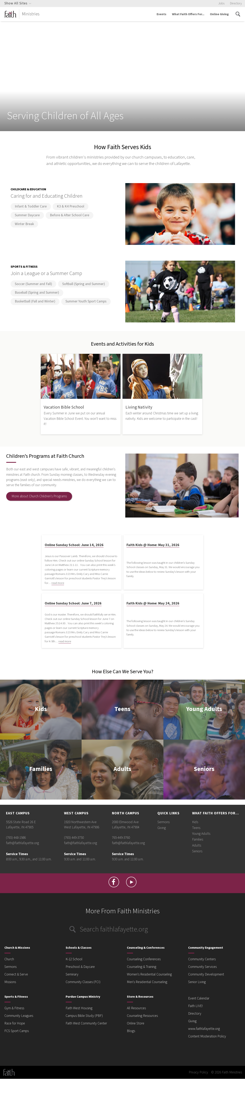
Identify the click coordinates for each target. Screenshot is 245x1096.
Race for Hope (14, 1023)
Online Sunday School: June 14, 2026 (74, 545)
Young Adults (204, 709)
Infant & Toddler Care (31, 206)
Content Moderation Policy (207, 1036)
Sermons (163, 822)
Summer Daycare (27, 215)
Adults (122, 769)
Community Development (206, 974)
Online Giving (219, 14)
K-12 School (74, 959)
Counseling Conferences (144, 959)
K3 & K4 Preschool (70, 206)
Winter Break (24, 223)
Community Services (202, 966)
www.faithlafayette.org (204, 1028)
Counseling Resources (142, 1015)
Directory (236, 3)
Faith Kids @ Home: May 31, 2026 (152, 545)
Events (161, 14)
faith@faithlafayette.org (22, 843)
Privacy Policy (198, 1072)
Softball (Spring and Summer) (83, 283)
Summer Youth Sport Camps (86, 301)
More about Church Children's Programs (39, 496)
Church (9, 959)
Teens (122, 709)
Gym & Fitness (14, 1008)
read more (57, 583)
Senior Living (197, 981)
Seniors (204, 769)
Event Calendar (198, 998)
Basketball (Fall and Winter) (35, 301)
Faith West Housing (79, 1008)
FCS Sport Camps (16, 1030)
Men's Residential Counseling (147, 981)
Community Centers (202, 959)
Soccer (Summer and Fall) (33, 283)
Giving (161, 827)
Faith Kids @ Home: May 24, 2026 (152, 603)
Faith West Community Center (86, 1023)
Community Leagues (18, 1015)
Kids (41, 709)
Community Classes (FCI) (83, 981)
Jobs (221, 3)
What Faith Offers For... (188, 14)
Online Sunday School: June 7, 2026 (73, 603)
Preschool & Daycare (80, 966)
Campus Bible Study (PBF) (84, 1015)
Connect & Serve (16, 974)
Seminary (72, 974)
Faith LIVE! (195, 1005)
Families (40, 769)
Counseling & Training (141, 966)
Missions (10, 981)
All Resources (136, 1008)
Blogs (131, 1030)
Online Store (135, 1023)
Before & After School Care (69, 215)
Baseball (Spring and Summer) (37, 292)
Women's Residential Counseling (149, 974)
